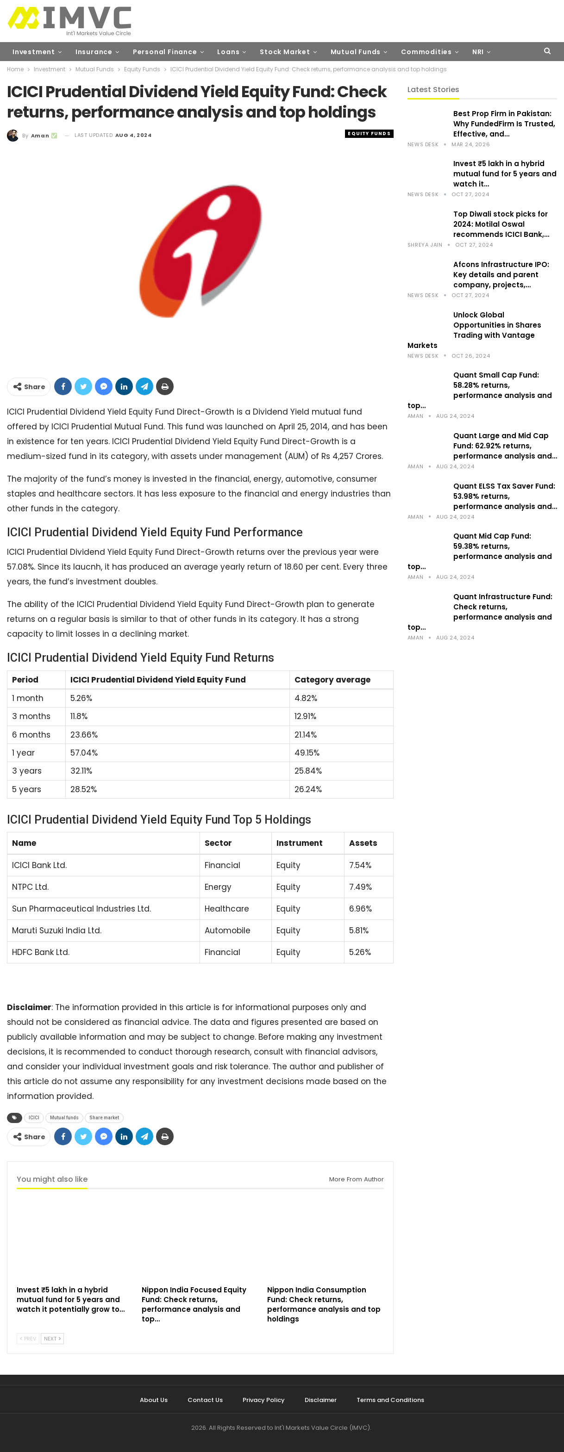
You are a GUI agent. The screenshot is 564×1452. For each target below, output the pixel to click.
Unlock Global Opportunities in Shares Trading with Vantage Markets (474, 330)
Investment (34, 51)
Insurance (94, 51)
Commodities (426, 51)
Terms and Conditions (390, 1400)
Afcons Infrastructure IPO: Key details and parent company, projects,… (501, 275)
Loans (228, 51)
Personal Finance (165, 51)
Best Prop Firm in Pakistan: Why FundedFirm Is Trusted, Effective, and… (504, 124)
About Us (154, 1400)
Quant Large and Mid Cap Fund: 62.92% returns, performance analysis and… (505, 446)
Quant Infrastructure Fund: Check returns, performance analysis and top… (479, 612)
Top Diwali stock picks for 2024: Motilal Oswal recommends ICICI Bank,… (501, 224)
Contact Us (205, 1400)
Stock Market (285, 51)
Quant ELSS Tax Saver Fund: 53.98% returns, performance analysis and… (505, 496)
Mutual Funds (356, 51)
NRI (478, 51)
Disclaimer (321, 1400)
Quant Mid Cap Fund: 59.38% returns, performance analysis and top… (479, 551)
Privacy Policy (264, 1400)
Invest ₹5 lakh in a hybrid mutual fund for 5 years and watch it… (505, 174)
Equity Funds (369, 133)
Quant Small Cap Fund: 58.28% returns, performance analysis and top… (479, 390)
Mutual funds (64, 1117)
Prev (28, 1338)
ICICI (34, 1117)
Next (52, 1338)
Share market (104, 1117)
